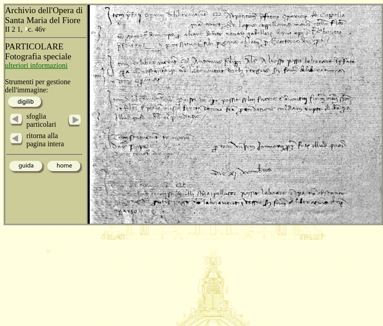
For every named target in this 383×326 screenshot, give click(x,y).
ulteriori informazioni (36, 65)
